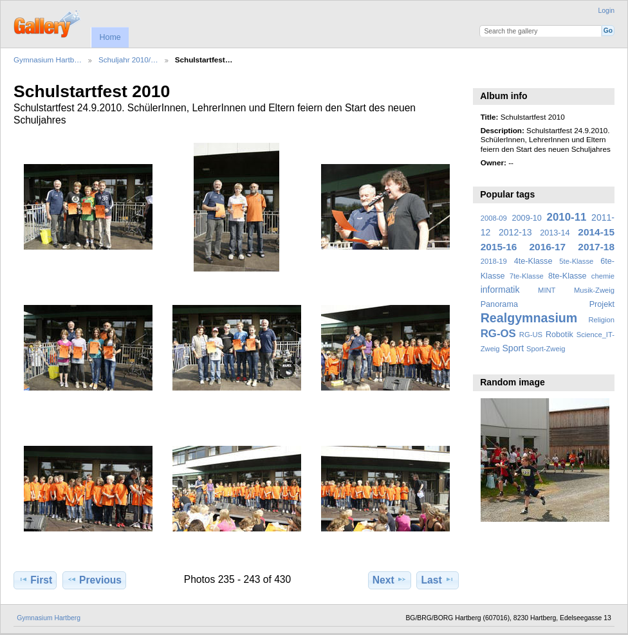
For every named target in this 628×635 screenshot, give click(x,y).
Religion (601, 320)
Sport (513, 348)
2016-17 (548, 246)
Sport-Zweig (545, 349)
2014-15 (596, 231)
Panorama (499, 304)
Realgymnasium (529, 318)
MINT (546, 290)
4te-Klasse (533, 261)
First (35, 579)
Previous (94, 579)
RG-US (530, 334)
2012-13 (515, 232)
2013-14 (554, 232)
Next (390, 579)
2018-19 (494, 261)
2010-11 (567, 217)
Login (606, 10)
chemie (602, 276)
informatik (500, 289)
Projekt (601, 304)
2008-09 (494, 218)
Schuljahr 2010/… (128, 59)
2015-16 (499, 246)
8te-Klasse (567, 276)
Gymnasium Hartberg (48, 617)
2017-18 (596, 246)
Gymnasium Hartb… (48, 59)
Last (437, 579)
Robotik (559, 334)
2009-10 (527, 218)
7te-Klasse (527, 276)
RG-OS (498, 333)
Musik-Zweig (594, 290)
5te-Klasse (576, 261)
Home (109, 37)
